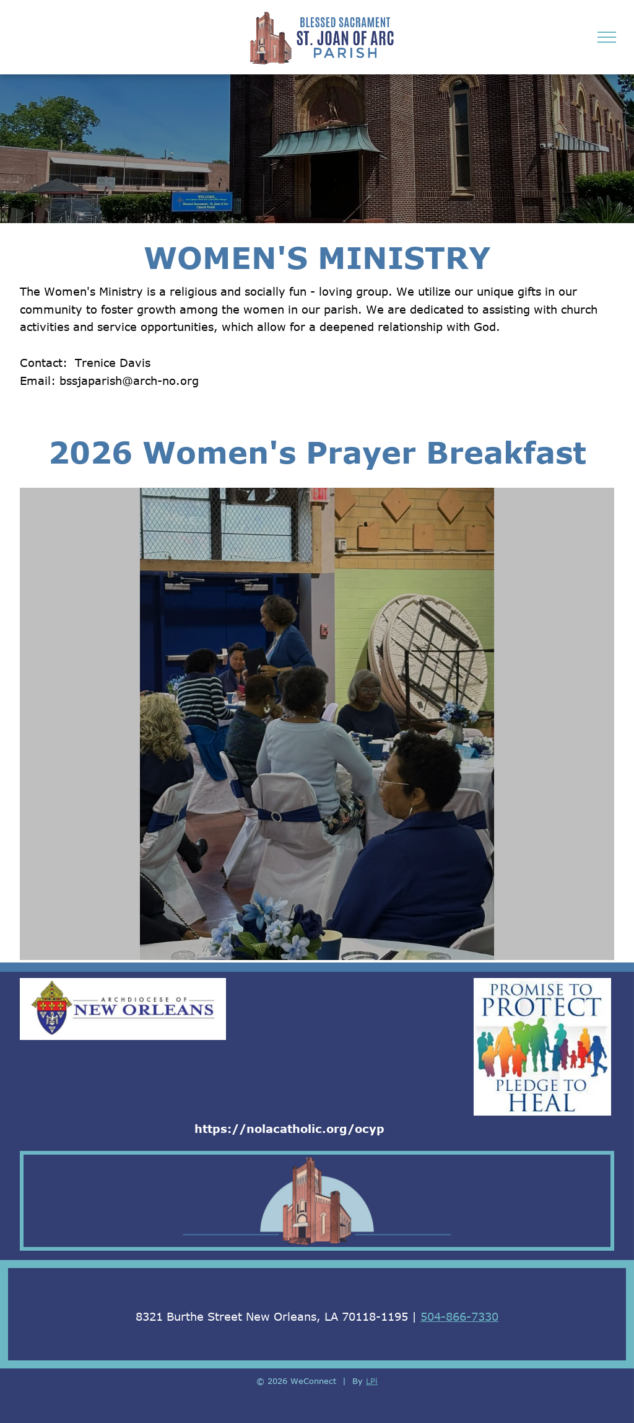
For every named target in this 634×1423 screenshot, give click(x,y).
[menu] (607, 37)
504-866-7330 (459, 1316)
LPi (372, 1381)
